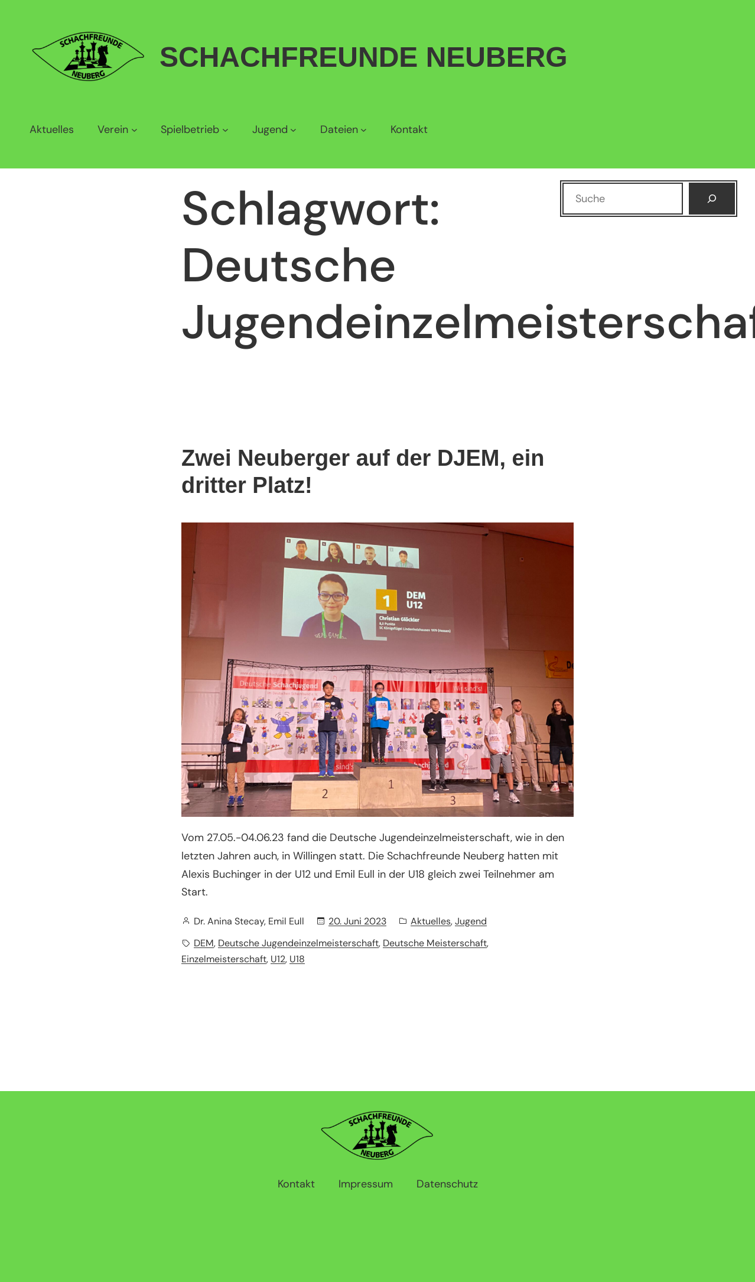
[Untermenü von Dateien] (343, 129)
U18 (297, 959)
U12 (278, 959)
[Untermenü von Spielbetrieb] (194, 129)
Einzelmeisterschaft (223, 959)
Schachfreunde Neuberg (364, 57)
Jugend (471, 921)
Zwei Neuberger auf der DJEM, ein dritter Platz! (362, 472)
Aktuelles (431, 921)
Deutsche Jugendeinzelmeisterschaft (298, 943)
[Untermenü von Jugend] (274, 129)
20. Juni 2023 (357, 921)
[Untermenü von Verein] (117, 129)
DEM (204, 943)
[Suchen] (712, 199)
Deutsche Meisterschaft (435, 943)
